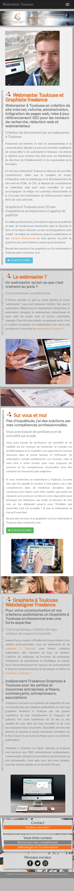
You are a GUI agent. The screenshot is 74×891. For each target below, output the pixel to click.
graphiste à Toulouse (20, 648)
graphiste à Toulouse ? (18, 673)
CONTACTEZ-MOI (19, 260)
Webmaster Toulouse (18, 4)
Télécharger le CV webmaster (37, 847)
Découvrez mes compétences (37, 842)
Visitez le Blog (37, 876)
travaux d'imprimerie (23, 238)
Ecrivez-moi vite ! (37, 827)
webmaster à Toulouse (49, 328)
